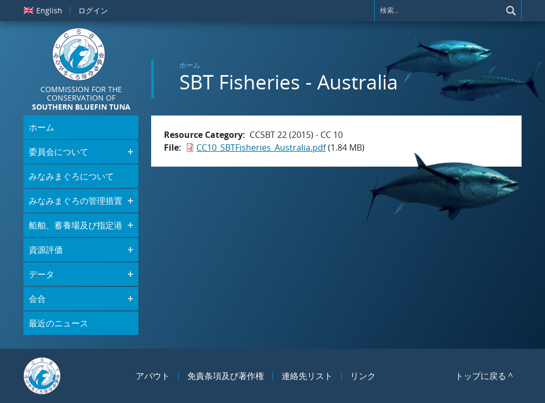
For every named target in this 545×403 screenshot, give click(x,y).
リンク (363, 376)
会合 (37, 299)
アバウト (153, 376)
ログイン (93, 10)
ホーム (189, 65)
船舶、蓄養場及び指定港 (75, 225)
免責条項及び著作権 (225, 376)
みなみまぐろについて (71, 176)
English (42, 10)
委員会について (58, 152)
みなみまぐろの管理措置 (75, 201)
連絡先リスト (307, 376)
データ (41, 274)
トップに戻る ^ (484, 376)
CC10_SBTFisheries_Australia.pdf (261, 147)
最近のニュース (58, 323)
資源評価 (46, 250)
